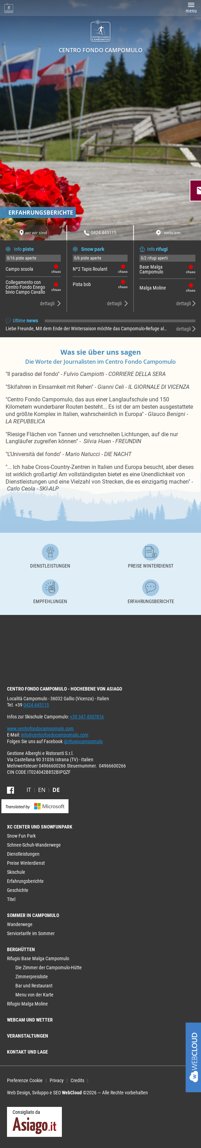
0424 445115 (36, 705)
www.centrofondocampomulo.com (40, 728)
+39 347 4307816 (87, 716)
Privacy (57, 1080)
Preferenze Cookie (25, 1080)
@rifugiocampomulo (83, 741)
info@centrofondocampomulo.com (54, 735)
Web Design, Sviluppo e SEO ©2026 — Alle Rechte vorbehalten (77, 1092)
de (56, 790)
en (41, 790)
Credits (77, 1080)
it (29, 790)
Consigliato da (34, 1121)
